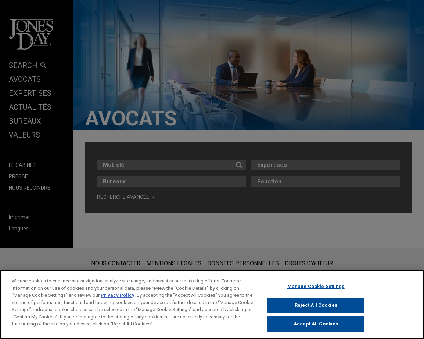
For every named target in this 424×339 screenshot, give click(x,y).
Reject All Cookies (316, 305)
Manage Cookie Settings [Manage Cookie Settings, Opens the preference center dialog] (316, 286)
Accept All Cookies (316, 324)
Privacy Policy (117, 295)
